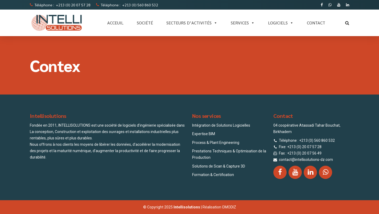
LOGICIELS (281, 23)
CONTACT (316, 22)
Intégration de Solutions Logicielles (221, 125)
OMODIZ (229, 207)
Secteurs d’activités (191, 23)
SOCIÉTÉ (145, 22)
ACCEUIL (115, 22)
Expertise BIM (203, 134)
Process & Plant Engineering (215, 142)
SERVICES (243, 23)
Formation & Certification (213, 175)
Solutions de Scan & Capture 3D (218, 166)
